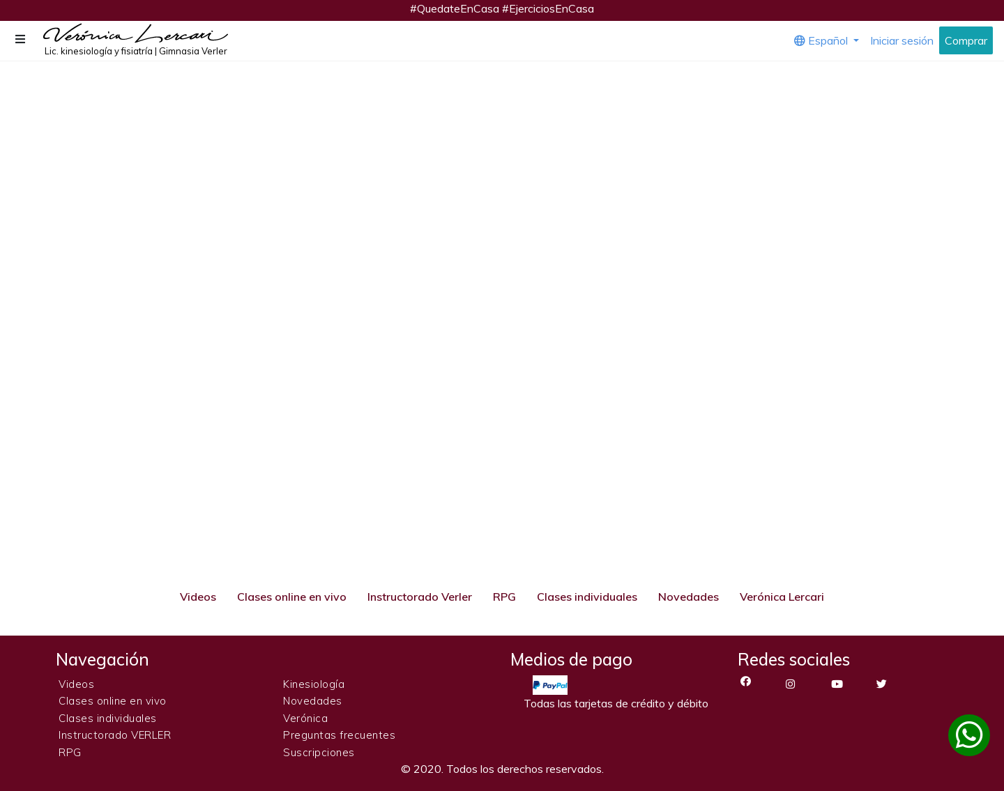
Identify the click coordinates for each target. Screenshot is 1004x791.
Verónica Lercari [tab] (782, 597)
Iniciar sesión (902, 40)
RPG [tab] (504, 597)
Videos (76, 684)
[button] (21, 39)
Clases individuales (108, 718)
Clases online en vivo (113, 700)
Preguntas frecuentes (339, 735)
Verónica (305, 718)
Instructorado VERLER (115, 735)
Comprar (966, 40)
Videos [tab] (198, 597)
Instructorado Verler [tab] (419, 597)
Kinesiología (313, 684)
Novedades (312, 700)
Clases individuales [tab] (587, 597)
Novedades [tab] (688, 597)
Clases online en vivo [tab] (292, 597)
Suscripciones (319, 752)
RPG (70, 752)
